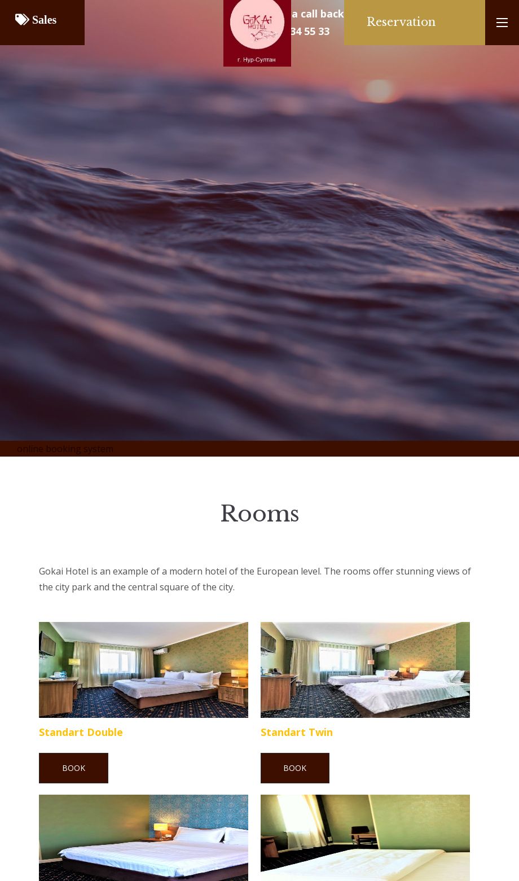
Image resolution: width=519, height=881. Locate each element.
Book (73, 767)
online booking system (65, 448)
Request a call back (295, 13)
